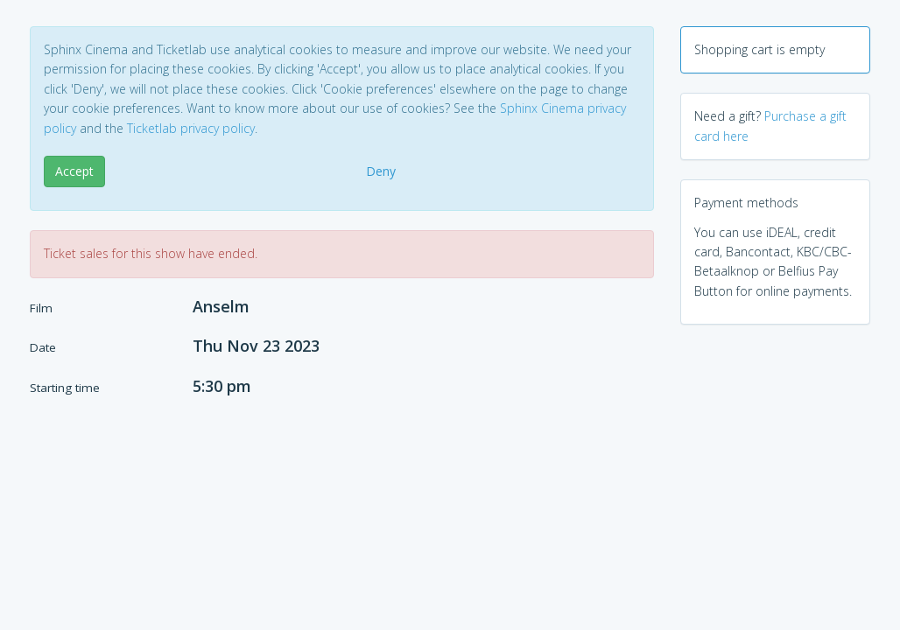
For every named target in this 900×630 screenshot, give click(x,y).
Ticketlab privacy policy (191, 128)
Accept (74, 171)
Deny (381, 171)
